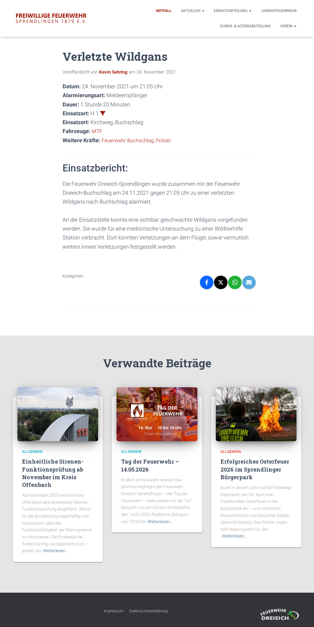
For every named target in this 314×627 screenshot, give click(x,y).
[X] (221, 282)
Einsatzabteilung (232, 11)
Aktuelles (193, 11)
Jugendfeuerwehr (279, 11)
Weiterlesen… (55, 550)
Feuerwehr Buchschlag (128, 140)
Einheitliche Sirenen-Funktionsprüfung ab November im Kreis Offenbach (52, 472)
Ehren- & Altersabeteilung (245, 26)
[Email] (249, 282)
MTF (97, 131)
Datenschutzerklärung (148, 610)
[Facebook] (206, 282)
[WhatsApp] (235, 282)
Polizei (166, 140)
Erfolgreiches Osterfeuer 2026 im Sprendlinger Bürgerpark (254, 468)
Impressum (114, 610)
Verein (288, 26)
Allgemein (32, 451)
